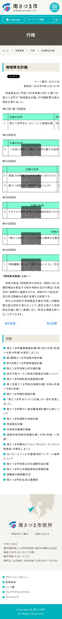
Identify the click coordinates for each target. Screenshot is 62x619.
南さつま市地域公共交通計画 (24, 368)
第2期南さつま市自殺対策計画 (24, 357)
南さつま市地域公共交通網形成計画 (28, 463)
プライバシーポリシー (15, 577)
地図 (53, 548)
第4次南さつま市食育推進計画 (24, 363)
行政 (9, 338)
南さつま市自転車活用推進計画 (25, 379)
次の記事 (51, 323)
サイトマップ (10, 597)
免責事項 (9, 582)
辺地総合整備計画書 (19, 429)
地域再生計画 (15, 424)
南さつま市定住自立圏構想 (22, 479)
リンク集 (8, 587)
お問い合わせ (42, 533)
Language (13, 19)
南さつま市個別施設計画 (21, 394)
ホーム (5, 50)
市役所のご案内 (19, 533)
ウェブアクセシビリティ (16, 592)
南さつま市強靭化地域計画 (22, 418)
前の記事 (10, 323)
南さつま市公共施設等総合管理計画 (28, 469)
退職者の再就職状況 (19, 474)
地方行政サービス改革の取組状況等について (33, 373)
